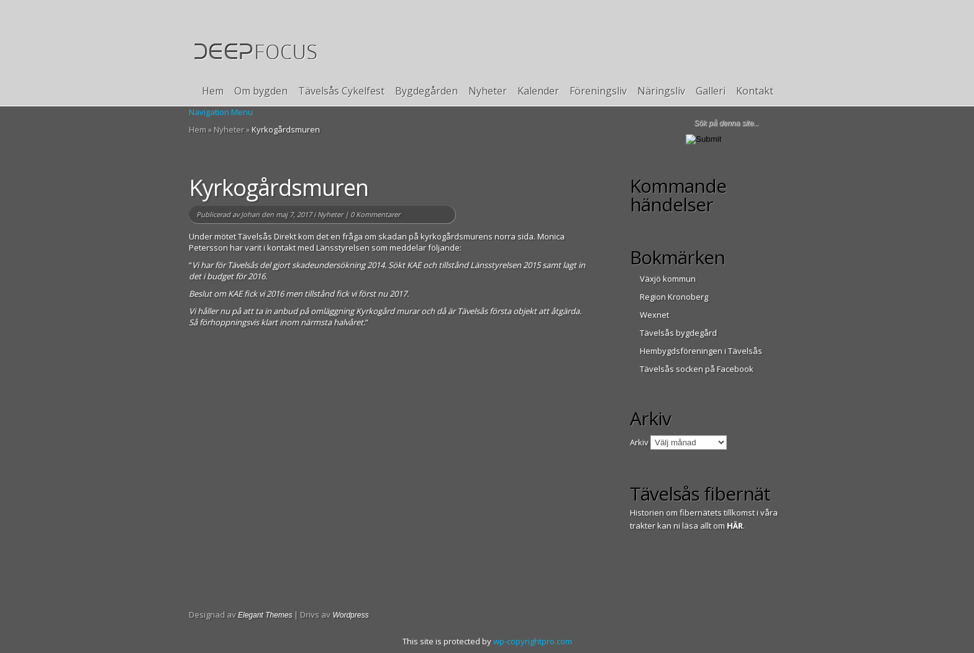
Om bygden (261, 91)
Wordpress (350, 615)
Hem (213, 91)
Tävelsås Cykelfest (341, 91)
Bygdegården (426, 91)
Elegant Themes (265, 615)
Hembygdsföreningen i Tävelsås (701, 350)
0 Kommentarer (375, 214)
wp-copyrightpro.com (532, 641)
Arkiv (639, 442)
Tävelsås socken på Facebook (696, 368)
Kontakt (754, 91)
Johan (250, 214)
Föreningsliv (598, 91)
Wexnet (654, 314)
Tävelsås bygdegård (678, 332)
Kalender (538, 91)
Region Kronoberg (674, 296)
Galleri (711, 91)
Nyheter (487, 91)
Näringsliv (661, 91)
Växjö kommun (668, 278)
